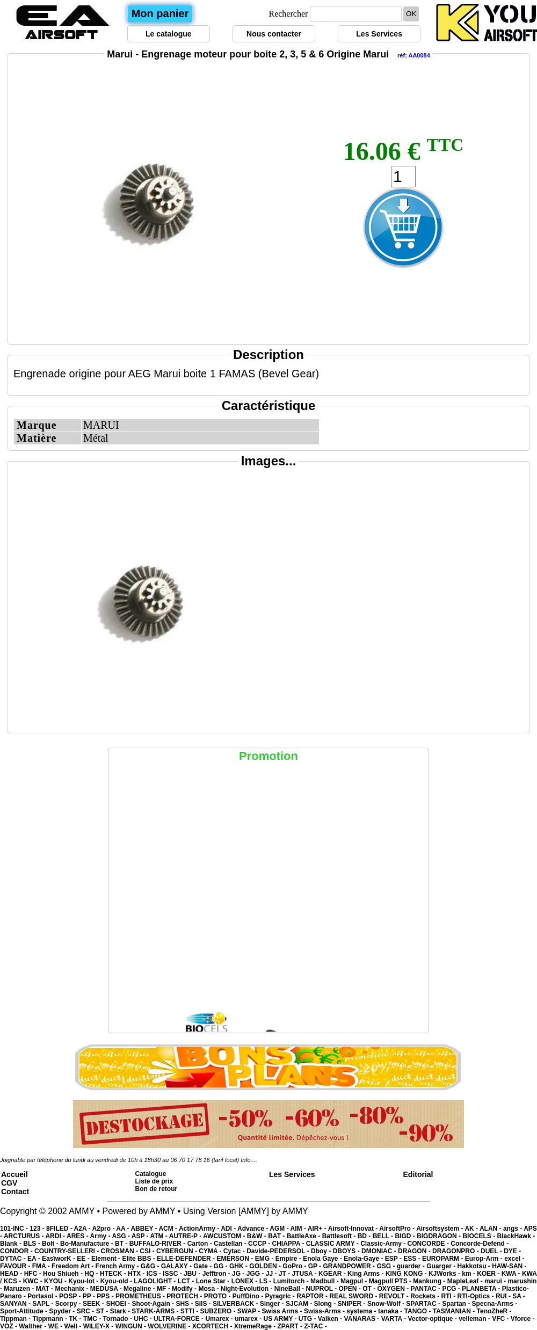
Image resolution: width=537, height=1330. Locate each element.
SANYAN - (16, 1303)
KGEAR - (332, 1273)
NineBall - (290, 1288)
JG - (239, 1273)
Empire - (289, 1258)
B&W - (257, 1236)
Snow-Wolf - (386, 1303)
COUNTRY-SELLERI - (67, 1251)
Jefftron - (217, 1273)
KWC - (33, 1281)
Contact (15, 1191)
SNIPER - (352, 1303)
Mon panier (160, 13)
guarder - (411, 1266)
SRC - (86, 1311)
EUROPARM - (443, 1258)
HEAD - (12, 1273)
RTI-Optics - (477, 1296)
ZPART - (291, 1326)
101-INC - (15, 1228)
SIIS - (204, 1303)
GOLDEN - (265, 1266)
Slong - (326, 1303)
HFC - (33, 1273)
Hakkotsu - (474, 1266)
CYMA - (211, 1251)
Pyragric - (280, 1296)
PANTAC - (426, 1288)
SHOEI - (119, 1303)
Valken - (331, 1318)
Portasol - (43, 1296)
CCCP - (260, 1243)
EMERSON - (235, 1258)
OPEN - (351, 1288)
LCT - (187, 1281)
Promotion (268, 756)
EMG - (265, 1258)
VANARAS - (362, 1318)
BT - (122, 1243)
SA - (518, 1296)
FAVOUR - (16, 1266)
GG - (221, 1266)
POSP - (71, 1296)
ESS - (412, 1258)
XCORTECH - (213, 1326)
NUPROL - (322, 1288)
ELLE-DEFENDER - (186, 1258)
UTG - (308, 1318)
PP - (90, 1296)
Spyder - (62, 1311)
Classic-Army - (383, 1243)
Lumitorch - (291, 1281)
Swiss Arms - (283, 1311)
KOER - (489, 1273)
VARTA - (394, 1318)
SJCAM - (300, 1303)
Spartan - (456, 1303)
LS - (266, 1281)
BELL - (384, 1236)
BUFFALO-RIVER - (158, 1243)
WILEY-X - (99, 1326)
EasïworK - (59, 1258)
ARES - (78, 1236)
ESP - (394, 1258)
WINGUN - (131, 1326)
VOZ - (9, 1326)
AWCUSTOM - (225, 1236)
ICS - (155, 1273)
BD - (365, 1236)
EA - (34, 1258)
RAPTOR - (312, 1296)
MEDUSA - (107, 1288)
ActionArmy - (200, 1228)
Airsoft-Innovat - (354, 1228)
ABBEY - (144, 1228)
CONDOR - (17, 1251)
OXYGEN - (394, 1288)
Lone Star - (213, 1281)
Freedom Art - (74, 1266)
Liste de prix (154, 1181)
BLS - (32, 1243)
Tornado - (118, 1318)
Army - (101, 1236)
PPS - (106, 1296)
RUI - (504, 1296)
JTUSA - (305, 1273)
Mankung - (430, 1281)
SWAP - (249, 1311)
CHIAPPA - (289, 1243)
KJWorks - (445, 1273)
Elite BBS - (139, 1258)
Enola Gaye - (323, 1258)
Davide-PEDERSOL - (278, 1251)
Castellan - (231, 1243)
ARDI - (56, 1236)
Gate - (203, 1266)
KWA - (512, 1273)
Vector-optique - (433, 1318)
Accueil (14, 1174)
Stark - (121, 1311)
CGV (9, 1183)
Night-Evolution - (247, 1288)
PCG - (452, 1288)
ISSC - (173, 1273)
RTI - (449, 1296)
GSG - (386, 1266)
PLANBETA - (482, 1288)
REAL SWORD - (354, 1296)
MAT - (45, 1288)
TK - (76, 1318)
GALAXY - (177, 1266)
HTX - (137, 1273)
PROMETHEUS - (140, 1296)
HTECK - (114, 1273)
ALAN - (491, 1228)
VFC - (501, 1318)
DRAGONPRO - (456, 1251)
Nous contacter (273, 34)
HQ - (92, 1273)
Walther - (33, 1326)
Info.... (249, 1160)
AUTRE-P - (186, 1236)
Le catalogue (169, 34)
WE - (56, 1326)
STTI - (190, 1311)
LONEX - (245, 1281)
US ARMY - (281, 1318)
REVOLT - (394, 1296)
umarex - (249, 1318)
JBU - (193, 1273)
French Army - (118, 1266)
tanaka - (391, 1311)
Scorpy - (69, 1303)
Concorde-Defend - (480, 1243)
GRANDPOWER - (349, 1266)
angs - (513, 1228)
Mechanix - (72, 1288)
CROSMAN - (120, 1251)
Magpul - (354, 1281)
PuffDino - (249, 1296)
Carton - (200, 1243)
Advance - (253, 1228)
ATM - (159, 1236)
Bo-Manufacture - (87, 1243)
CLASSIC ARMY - (333, 1243)
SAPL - (43, 1303)
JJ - (272, 1273)
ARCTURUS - (25, 1236)
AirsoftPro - (397, 1228)
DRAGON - (415, 1251)
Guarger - (441, 1266)
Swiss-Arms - (325, 1311)
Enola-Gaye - (364, 1258)
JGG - (256, 1273)
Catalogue (150, 1174)
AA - (123, 1228)
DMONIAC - (379, 1251)
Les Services (379, 34)
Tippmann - (50, 1318)
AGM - (280, 1228)
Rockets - (425, 1296)
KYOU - (56, 1281)
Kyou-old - (117, 1281)
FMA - (42, 1266)
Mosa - (209, 1288)
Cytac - (234, 1251)
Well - (73, 1326)
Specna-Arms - (495, 1303)
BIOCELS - (479, 1236)
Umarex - (220, 1318)
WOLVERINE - (170, 1326)
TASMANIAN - (455, 1311)
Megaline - (140, 1288)
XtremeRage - (256, 1326)
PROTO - (218, 1296)
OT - (369, 1288)
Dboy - (322, 1251)
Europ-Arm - (484, 1258)
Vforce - (523, 1318)
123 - (38, 1228)
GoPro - (295, 1266)
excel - (514, 1258)
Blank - (11, 1243)
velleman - (475, 1318)
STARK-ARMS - (156, 1311)
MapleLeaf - (465, 1281)
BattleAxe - (304, 1236)
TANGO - (418, 1311)
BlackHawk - (516, 1236)
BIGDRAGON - (439, 1236)
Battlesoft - (340, 1236)
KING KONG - (407, 1273)
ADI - (229, 1228)
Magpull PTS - (391, 1281)
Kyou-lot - (84, 1281)
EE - (84, 1258)
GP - (315, 1266)
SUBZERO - (218, 1311)
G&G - (151, 1266)
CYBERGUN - (177, 1251)
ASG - (121, 1236)
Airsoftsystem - (440, 1228)
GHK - (239, 1266)
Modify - (185, 1288)
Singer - (273, 1303)
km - (469, 1273)
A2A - (83, 1228)
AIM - (299, 1228)
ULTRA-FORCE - (179, 1318)
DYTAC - (13, 1258)
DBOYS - (347, 1251)
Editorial (418, 1174)
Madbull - (325, 1281)
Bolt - (51, 1243)
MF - (164, 1288)
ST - (103, 1311)
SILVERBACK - (236, 1303)
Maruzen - (19, 1288)
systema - (362, 1311)
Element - (106, 1258)
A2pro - (104, 1228)
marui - (495, 1281)
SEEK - (94, 1303)
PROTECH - (185, 1296)
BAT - (277, 1236)
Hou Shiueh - (63, 1273)
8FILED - (60, 1228)
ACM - (168, 1228)
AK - (472, 1228)
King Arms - (366, 1273)
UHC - (144, 1318)
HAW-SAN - (509, 1266)
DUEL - (492, 1251)
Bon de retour (156, 1189)
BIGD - (406, 1236)
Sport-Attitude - (24, 1311)
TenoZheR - (494, 1311)
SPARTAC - (424, 1303)
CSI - (148, 1251)
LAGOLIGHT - (155, 1281)
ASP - (141, 1236)
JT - (285, 1273)
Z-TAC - (315, 1326)
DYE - (512, 1251)
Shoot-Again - (154, 1303)
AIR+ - (318, 1228)
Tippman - (16, 1318)
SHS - (185, 1303)
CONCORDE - (429, 1243)
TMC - (93, 1318)
